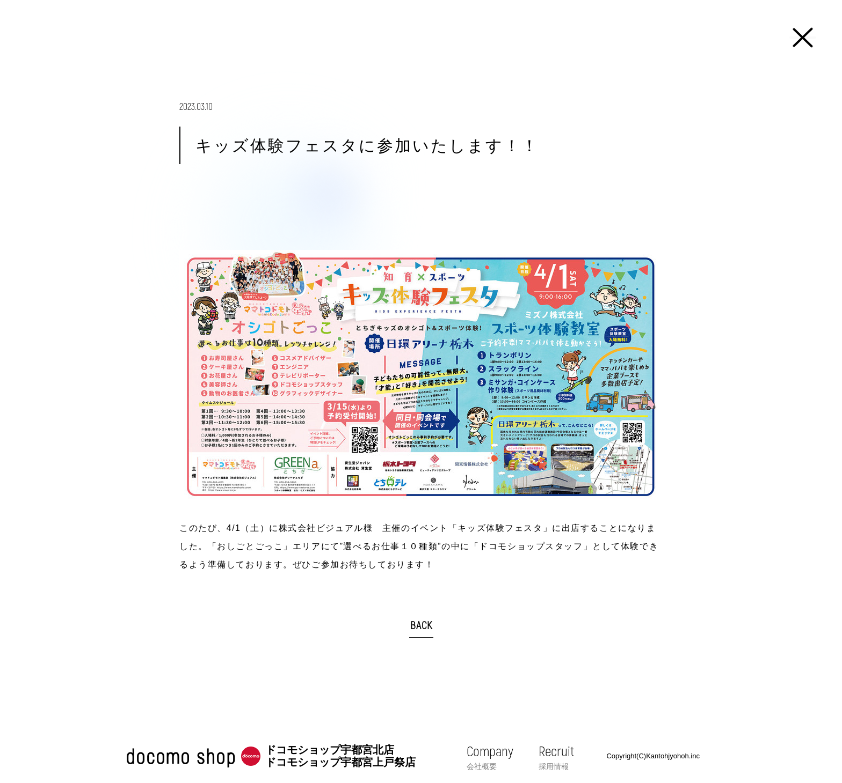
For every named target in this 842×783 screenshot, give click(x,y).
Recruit (556, 757)
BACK (421, 624)
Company (490, 757)
